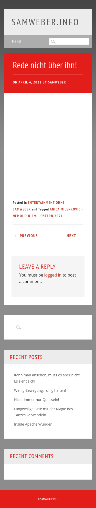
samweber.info (45, 22)
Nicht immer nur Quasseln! (36, 399)
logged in (53, 275)
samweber (57, 82)
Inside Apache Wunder (33, 424)
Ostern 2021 (51, 216)
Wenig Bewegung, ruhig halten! (40, 390)
